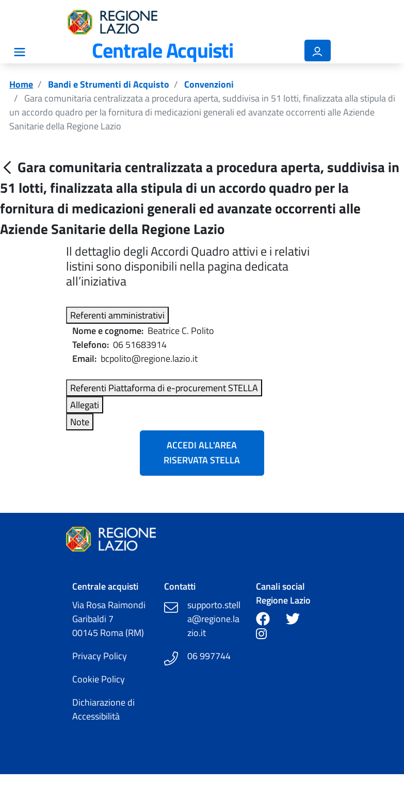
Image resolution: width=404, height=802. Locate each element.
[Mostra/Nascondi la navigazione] (19, 52)
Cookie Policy (98, 679)
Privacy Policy (99, 656)
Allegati (84, 405)
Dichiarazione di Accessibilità (103, 709)
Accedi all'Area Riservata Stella (202, 452)
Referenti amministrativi (117, 315)
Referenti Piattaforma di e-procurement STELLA (164, 388)
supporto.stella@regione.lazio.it (213, 619)
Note (79, 422)
